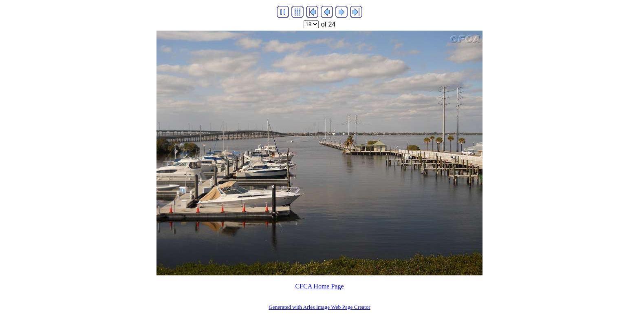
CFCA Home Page (319, 286)
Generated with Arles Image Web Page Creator (319, 307)
